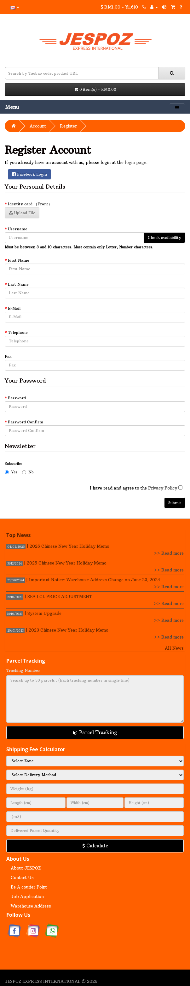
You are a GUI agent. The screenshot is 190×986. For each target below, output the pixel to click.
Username (17, 229)
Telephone (18, 332)
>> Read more (169, 553)
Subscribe (13, 463)
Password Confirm (25, 422)
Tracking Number (23, 670)
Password (17, 398)
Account (38, 125)
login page (135, 162)
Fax (8, 356)
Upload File (22, 212)
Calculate (95, 846)
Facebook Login (29, 174)
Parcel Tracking (95, 732)
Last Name (18, 284)
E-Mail (14, 308)
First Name (18, 260)
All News (174, 648)
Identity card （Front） (30, 204)
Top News (18, 535)
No (28, 472)
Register (68, 125)
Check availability (164, 237)
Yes (11, 472)
